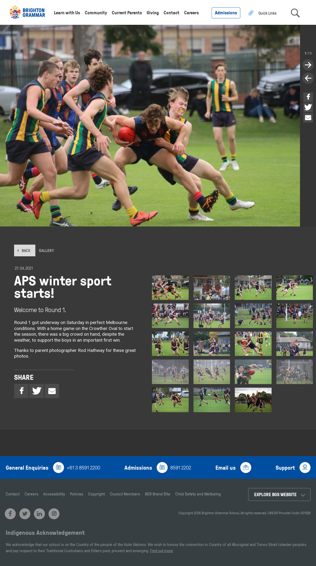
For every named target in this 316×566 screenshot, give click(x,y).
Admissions (226, 12)
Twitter (308, 107)
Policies (76, 494)
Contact (171, 12)
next (308, 78)
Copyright (96, 494)
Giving (153, 12)
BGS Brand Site (157, 494)
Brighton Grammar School (220, 512)
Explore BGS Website (275, 494)
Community (96, 12)
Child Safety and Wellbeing (198, 494)
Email (308, 118)
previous (308, 65)
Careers (191, 12)
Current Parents (127, 12)
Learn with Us (67, 12)
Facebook (308, 97)
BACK (26, 250)
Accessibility (54, 494)
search (295, 13)
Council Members (125, 494)
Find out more (161, 551)
